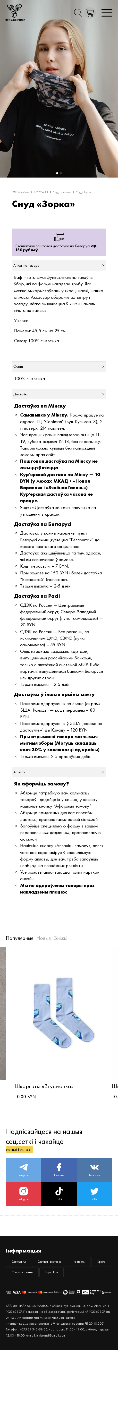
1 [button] (56, 172)
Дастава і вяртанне (73, 1311)
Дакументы (25, 1311)
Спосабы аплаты (30, 1342)
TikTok (59, 1237)
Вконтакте (94, 1205)
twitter (94, 1237)
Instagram (24, 1237)
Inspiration (74, 1342)
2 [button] (60, 172)
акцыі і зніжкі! (27, 1180)
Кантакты (23, 1327)
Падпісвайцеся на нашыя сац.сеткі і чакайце (44, 1170)
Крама (57, 1327)
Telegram (23, 1205)
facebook (59, 1205)
